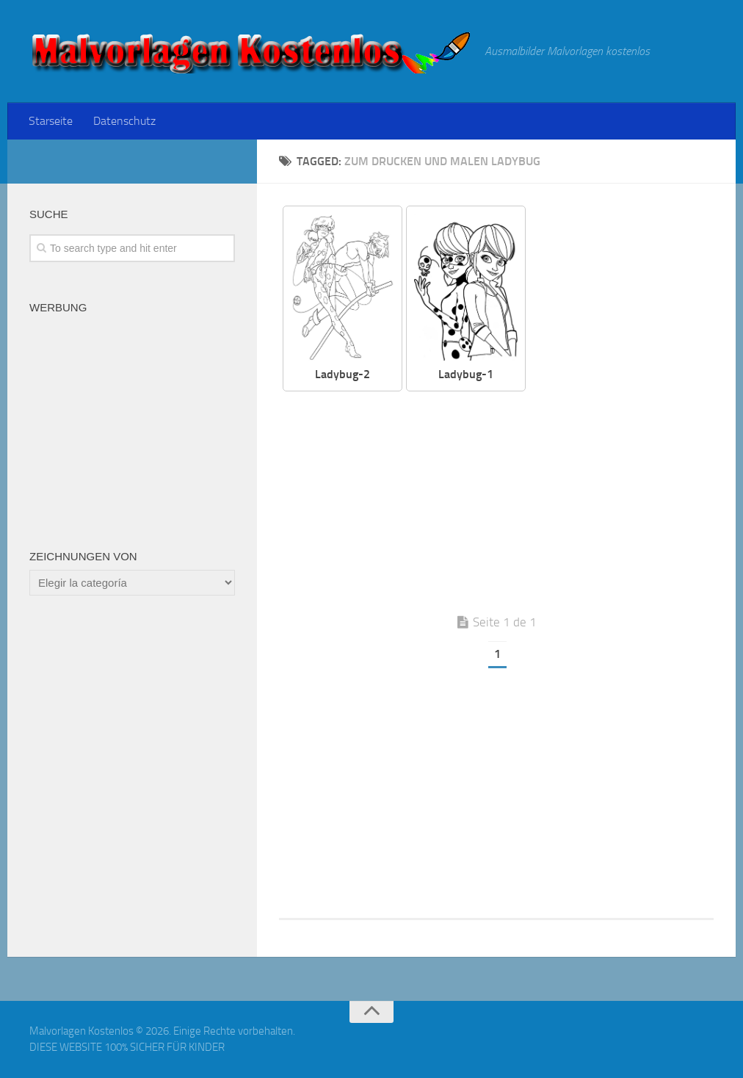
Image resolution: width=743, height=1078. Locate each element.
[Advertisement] (507, 501)
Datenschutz (124, 121)
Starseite (51, 121)
